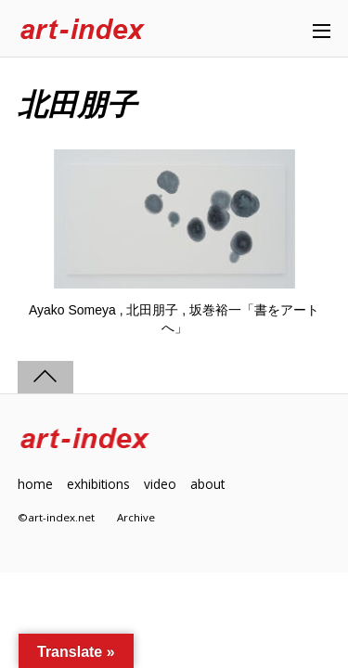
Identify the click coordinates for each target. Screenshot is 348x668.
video (160, 484)
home (35, 484)
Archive (136, 517)
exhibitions (98, 484)
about (207, 484)
